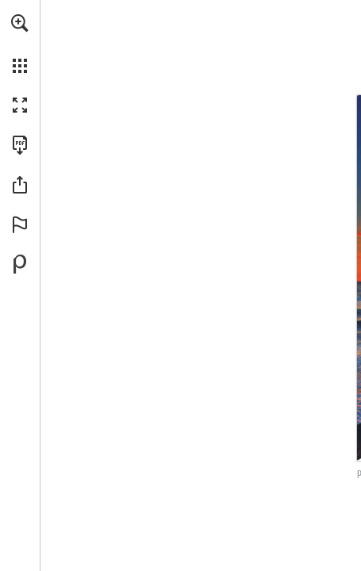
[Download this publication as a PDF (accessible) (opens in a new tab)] (20, 145)
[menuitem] (20, 43)
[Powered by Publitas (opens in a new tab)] (20, 264)
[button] (20, 23)
